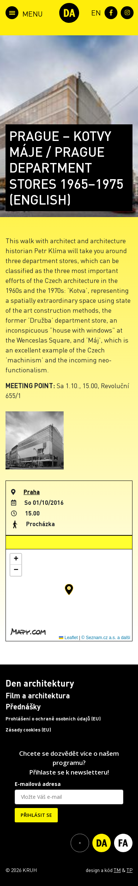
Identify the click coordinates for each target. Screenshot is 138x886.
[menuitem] (94, 12)
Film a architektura (38, 695)
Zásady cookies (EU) (28, 730)
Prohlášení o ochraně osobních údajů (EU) (53, 719)
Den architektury (40, 683)
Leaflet (68, 637)
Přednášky (23, 706)
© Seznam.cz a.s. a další (105, 637)
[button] (69, 589)
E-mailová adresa (38, 783)
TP (129, 869)
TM (117, 869)
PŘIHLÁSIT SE (36, 815)
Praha (32, 492)
